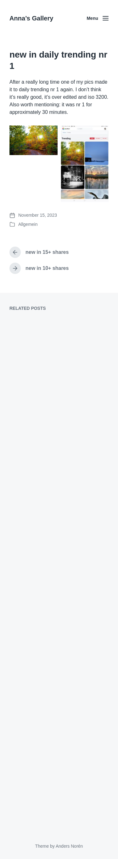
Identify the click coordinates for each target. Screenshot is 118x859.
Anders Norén (69, 846)
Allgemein (27, 224)
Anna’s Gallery (31, 18)
